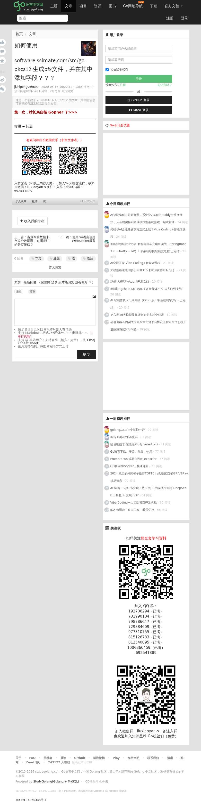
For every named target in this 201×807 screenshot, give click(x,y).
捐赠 (170, 758)
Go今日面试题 (120, 125)
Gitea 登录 (139, 110)
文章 (68, 6)
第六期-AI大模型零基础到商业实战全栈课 (137, 315)
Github (79, 758)
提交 (86, 354)
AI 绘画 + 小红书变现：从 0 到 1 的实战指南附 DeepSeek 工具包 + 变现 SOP (148, 491)
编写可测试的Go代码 (124, 437)
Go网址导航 (133, 4)
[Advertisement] (139, 163)
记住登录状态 (116, 69)
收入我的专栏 (32, 221)
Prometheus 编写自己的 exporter (133, 459)
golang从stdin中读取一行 (127, 430)
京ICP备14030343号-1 (31, 800)
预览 (32, 291)
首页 (19, 34)
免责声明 (133, 758)
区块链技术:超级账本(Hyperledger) (134, 444)
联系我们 (153, 758)
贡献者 (48, 758)
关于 (18, 758)
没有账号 (81, 282)
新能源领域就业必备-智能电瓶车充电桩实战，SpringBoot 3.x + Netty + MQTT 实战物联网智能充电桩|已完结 (148, 247)
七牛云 (103, 781)
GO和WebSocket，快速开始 (129, 466)
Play (116, 758)
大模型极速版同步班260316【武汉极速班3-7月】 (143, 270)
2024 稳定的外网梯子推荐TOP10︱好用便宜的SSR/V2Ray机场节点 (149, 477)
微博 (34, 201)
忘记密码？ (164, 85)
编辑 (19, 291)
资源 (97, 6)
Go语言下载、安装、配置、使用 (131, 451)
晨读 (63, 758)
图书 (112, 6)
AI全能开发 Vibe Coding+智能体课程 (135, 263)
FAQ (32, 758)
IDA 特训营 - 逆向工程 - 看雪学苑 (132, 510)
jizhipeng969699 (26, 87)
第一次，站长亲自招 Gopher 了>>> (46, 112)
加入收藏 (21, 201)
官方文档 (174, 6)
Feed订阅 (33, 762)
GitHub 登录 (138, 100)
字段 (37, 259)
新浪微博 (99, 758)
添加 (88, 259)
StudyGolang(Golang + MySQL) (56, 781)
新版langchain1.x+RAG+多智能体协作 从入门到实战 (146, 289)
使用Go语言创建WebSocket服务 (84, 239)
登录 (184, 18)
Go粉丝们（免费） (163, 736)
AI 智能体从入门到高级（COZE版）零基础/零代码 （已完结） (147, 304)
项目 (83, 6)
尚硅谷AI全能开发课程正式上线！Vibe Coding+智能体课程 (148, 233)
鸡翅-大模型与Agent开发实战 (129, 281)
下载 (153, 6)
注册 (170, 18)
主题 (54, 6)
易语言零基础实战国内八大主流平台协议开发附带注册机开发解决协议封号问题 (148, 325)
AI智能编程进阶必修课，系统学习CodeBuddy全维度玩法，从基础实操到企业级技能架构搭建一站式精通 (146, 218)
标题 (55, 259)
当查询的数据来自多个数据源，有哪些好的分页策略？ (31, 240)
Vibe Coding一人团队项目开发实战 (133, 502)
